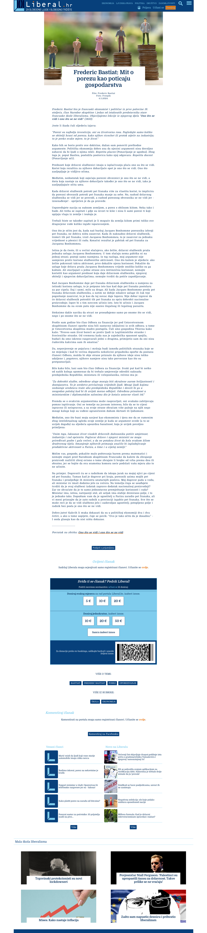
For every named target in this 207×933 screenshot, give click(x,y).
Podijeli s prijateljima (103, 548)
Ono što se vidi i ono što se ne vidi (100, 532)
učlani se (112, 587)
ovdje (145, 567)
